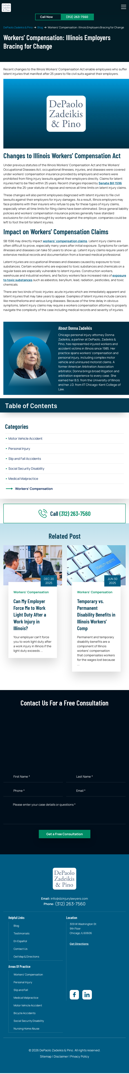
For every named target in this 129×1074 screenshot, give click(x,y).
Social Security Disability (27, 469)
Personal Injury (20, 449)
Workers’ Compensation (35, 489)
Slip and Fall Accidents (25, 459)
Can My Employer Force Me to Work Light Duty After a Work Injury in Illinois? (29, 615)
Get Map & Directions (26, 958)
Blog (40, 27)
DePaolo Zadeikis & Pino (18, 27)
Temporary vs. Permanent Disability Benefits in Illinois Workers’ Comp (96, 615)
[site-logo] (6, 7)
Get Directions (79, 945)
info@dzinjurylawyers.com (69, 900)
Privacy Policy (79, 1057)
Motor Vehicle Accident (26, 438)
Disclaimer (61, 1057)
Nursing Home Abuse (26, 1029)
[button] (123, 7)
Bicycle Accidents (25, 1014)
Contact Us (21, 950)
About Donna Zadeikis (75, 328)
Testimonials (22, 934)
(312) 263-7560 (77, 17)
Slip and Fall (21, 991)
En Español (20, 942)
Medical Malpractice (24, 479)
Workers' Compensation (31, 593)
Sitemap (46, 1057)
